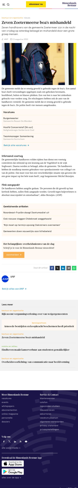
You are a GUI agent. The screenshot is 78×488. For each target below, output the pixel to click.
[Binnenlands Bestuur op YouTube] (26, 441)
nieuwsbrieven (47, 410)
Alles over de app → (11, 478)
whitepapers (8, 406)
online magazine (10, 414)
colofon (43, 402)
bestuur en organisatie (12, 18)
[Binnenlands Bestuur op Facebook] (4, 441)
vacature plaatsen (49, 418)
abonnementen (9, 410)
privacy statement (49, 426)
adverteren (45, 414)
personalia (7, 418)
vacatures (6, 399)
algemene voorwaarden (52, 422)
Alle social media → (11, 448)
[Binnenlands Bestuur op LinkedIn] (15, 441)
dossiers (6, 422)
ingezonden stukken (50, 406)
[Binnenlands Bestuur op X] (9, 441)
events (5, 402)
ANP (6, 39)
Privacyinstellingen (49, 430)
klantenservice (47, 399)
